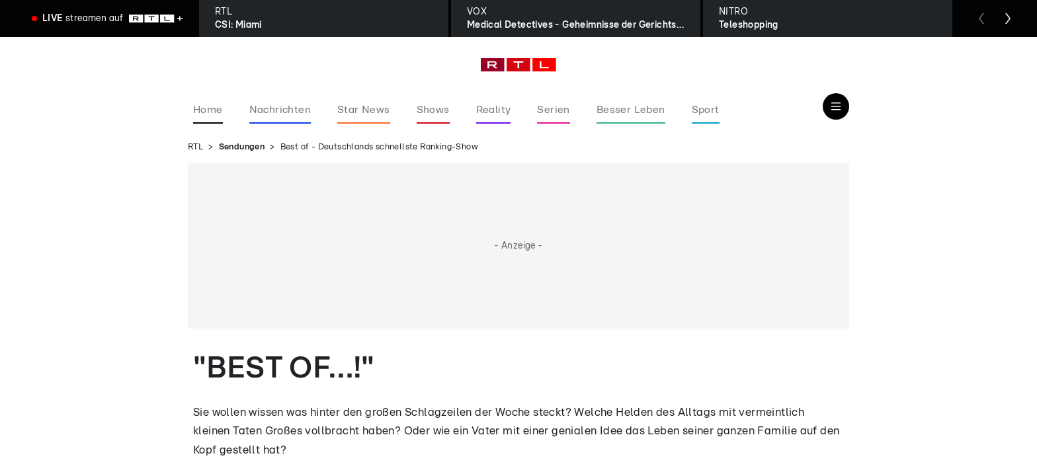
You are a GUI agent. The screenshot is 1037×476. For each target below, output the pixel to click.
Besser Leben (631, 109)
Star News (363, 109)
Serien (553, 109)
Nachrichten (280, 109)
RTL (195, 147)
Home (208, 109)
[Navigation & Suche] (836, 106)
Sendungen (242, 147)
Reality (493, 109)
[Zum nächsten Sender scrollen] (1008, 18)
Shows (433, 109)
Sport (706, 109)
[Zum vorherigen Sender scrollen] (981, 18)
